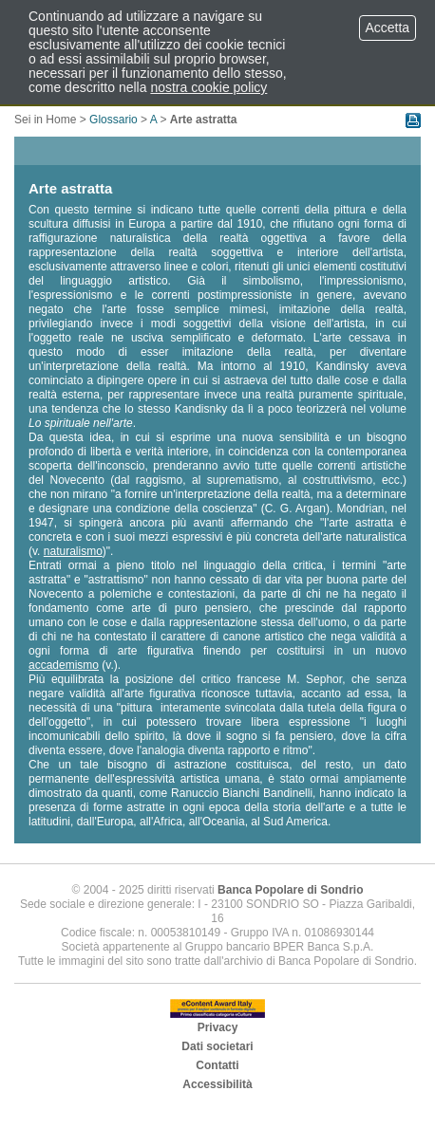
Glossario (113, 119)
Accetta (387, 27)
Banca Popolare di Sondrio (290, 890)
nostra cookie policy (208, 87)
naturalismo (73, 551)
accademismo (63, 665)
